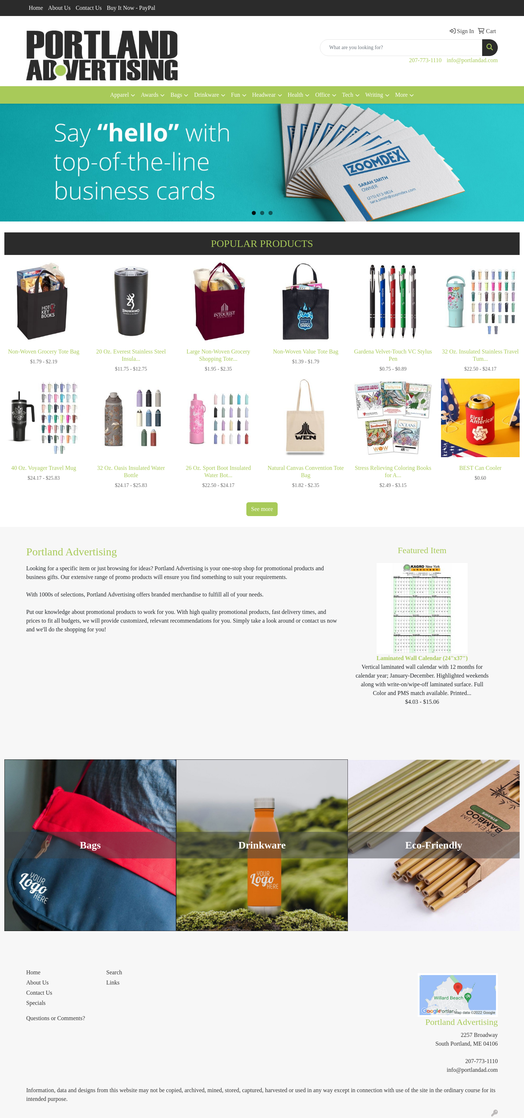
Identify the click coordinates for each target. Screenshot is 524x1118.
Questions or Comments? (55, 1018)
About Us (59, 8)
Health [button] (295, 95)
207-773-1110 (425, 60)
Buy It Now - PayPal (131, 8)
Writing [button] (374, 95)
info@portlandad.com (472, 60)
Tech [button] (347, 95)
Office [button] (322, 95)
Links (112, 982)
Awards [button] (149, 95)
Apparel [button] (119, 95)
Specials (35, 1003)
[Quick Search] (401, 47)
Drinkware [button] (206, 95)
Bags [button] (176, 95)
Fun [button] (235, 95)
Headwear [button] (264, 95)
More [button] (401, 95)
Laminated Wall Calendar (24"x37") (422, 658)
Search (114, 972)
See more (262, 509)
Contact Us (89, 8)
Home (36, 8)
